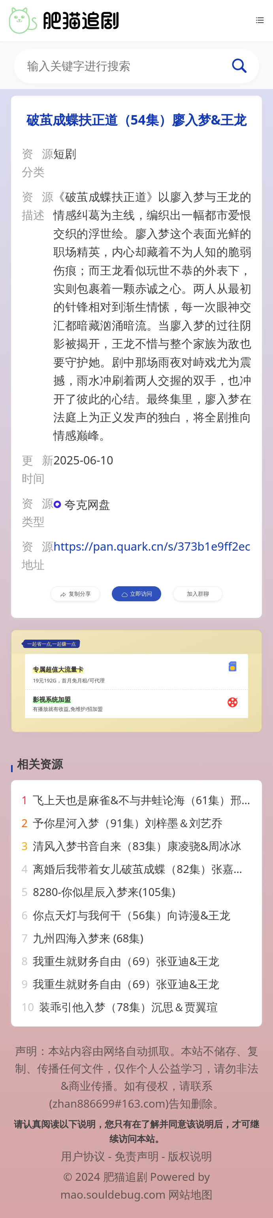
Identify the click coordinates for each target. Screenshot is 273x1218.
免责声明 (137, 1155)
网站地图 (190, 1194)
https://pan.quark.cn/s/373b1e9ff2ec (151, 546)
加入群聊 (198, 593)
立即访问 (136, 594)
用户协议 (83, 1155)
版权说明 (190, 1155)
